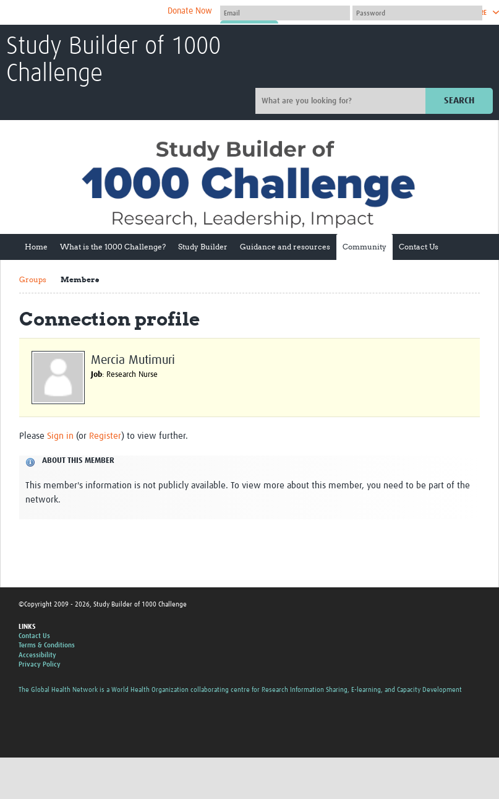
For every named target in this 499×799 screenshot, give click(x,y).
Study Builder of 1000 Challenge (113, 61)
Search (459, 100)
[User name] (285, 13)
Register (105, 436)
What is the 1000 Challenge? (113, 246)
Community (364, 246)
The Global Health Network (98, 12)
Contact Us (418, 246)
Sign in (60, 436)
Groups (32, 279)
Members (80, 279)
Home (36, 246)
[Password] (417, 13)
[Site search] (342, 101)
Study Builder (203, 246)
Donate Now (190, 11)
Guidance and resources (285, 246)
